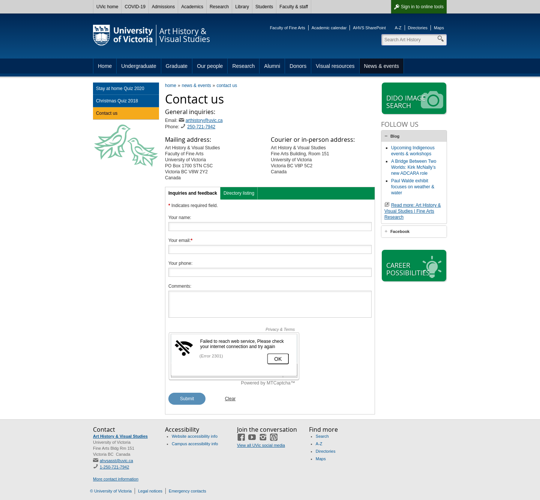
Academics (192, 6)
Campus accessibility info (195, 443)
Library (242, 6)
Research (219, 6)
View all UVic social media (261, 445)
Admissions (163, 6)
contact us (226, 85)
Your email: (180, 240)
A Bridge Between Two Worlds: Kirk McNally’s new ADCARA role (413, 167)
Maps (439, 28)
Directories (418, 28)
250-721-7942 (201, 126)
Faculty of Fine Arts (287, 28)
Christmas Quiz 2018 (117, 101)
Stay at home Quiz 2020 (120, 88)
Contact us (106, 113)
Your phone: (180, 263)
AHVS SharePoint (369, 28)
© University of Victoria (111, 491)
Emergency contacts (187, 491)
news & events (196, 85)
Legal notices (150, 491)
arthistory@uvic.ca (204, 120)
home (170, 85)
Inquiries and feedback (192, 193)
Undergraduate (138, 66)
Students (264, 6)
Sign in (422, 6)
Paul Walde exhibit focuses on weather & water (412, 186)
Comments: (179, 286)
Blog (394, 136)
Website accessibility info (195, 436)
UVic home (107, 6)
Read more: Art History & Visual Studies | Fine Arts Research (412, 211)
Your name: (179, 217)
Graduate (177, 66)
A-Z (398, 28)
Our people (210, 66)
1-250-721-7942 (114, 467)
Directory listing (239, 193)
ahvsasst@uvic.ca (116, 460)
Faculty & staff (293, 6)
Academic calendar (329, 28)
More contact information (115, 479)
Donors (298, 66)
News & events (381, 66)
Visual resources (335, 66)
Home (105, 66)
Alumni (272, 66)
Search (322, 436)
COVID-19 (134, 6)
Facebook (400, 231)
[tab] (414, 136)
